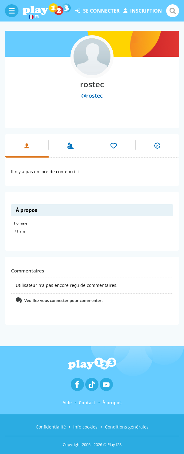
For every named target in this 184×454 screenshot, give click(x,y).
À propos (112, 402)
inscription (142, 10)
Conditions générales (127, 427)
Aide (67, 402)
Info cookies (85, 427)
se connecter (97, 10)
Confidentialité (51, 427)
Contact (87, 402)
